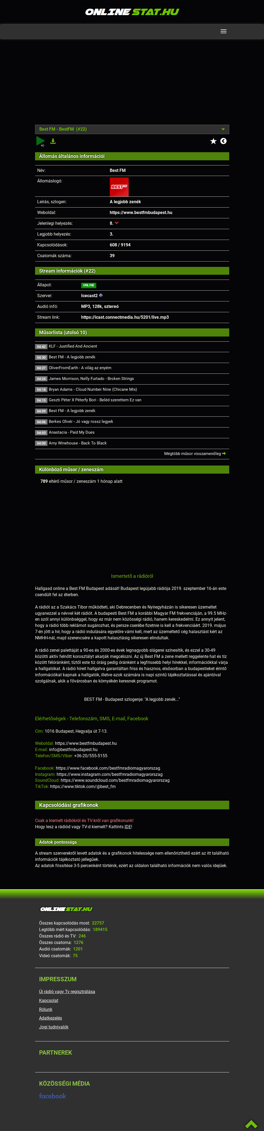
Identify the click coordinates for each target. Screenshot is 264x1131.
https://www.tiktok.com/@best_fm (83, 786)
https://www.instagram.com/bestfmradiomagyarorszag (110, 774)
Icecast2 (89, 295)
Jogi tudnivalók (53, 1027)
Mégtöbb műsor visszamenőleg (195, 453)
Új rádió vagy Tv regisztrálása (67, 991)
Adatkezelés (50, 1018)
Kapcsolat (48, 1000)
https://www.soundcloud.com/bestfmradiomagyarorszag (115, 780)
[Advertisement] (132, 85)
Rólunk (45, 1009)
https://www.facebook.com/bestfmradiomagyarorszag (108, 768)
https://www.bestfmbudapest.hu (141, 212)
